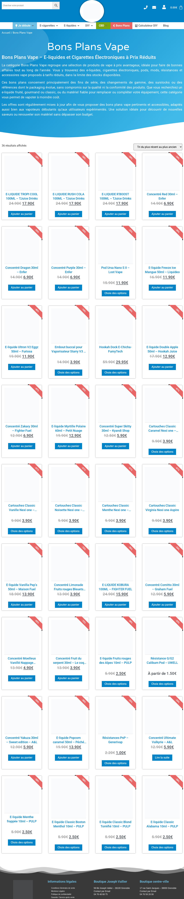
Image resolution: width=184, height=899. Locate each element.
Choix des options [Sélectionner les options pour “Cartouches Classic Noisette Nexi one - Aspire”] (68, 531)
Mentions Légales (58, 891)
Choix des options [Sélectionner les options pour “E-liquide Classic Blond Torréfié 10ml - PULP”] (115, 847)
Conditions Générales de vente (63, 888)
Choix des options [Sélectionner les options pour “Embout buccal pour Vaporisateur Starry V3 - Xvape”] (68, 372)
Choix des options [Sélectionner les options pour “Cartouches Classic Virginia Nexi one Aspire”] (162, 531)
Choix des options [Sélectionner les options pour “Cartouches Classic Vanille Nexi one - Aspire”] (22, 531)
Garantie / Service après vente (62, 897)
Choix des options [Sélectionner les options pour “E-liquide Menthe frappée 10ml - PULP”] (22, 842)
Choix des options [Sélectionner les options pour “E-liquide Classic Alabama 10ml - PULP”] (162, 847)
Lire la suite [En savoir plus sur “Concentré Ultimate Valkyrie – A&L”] (162, 757)
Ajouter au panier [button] (21, 214)
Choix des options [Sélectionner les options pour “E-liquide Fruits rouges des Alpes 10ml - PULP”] (115, 683)
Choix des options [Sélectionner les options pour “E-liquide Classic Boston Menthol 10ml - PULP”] (68, 847)
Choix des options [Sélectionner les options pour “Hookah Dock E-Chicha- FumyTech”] (115, 372)
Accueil (6, 32)
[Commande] (158, 147)
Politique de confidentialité (61, 894)
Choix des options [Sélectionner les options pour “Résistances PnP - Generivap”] (115, 763)
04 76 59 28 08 (147, 894)
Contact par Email (102, 891)
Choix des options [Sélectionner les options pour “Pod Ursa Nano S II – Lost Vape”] (115, 293)
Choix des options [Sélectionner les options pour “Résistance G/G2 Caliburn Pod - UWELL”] (162, 683)
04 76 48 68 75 (101, 894)
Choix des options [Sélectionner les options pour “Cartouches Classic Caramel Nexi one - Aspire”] (162, 451)
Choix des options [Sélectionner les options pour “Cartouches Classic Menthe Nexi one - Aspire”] (115, 531)
